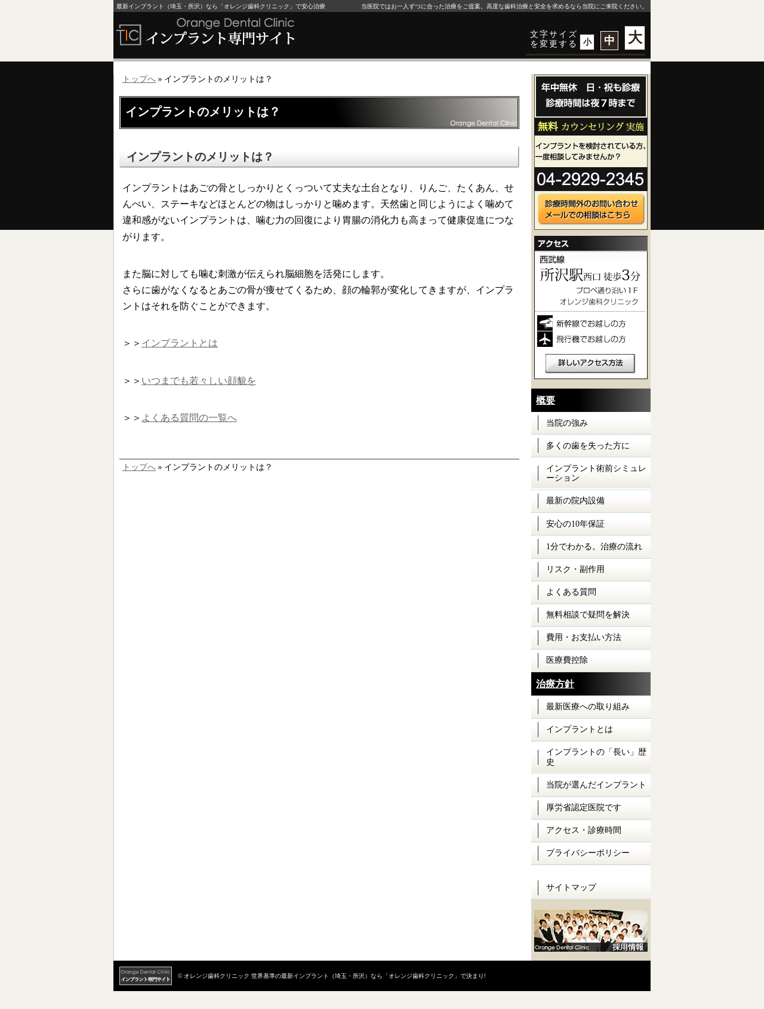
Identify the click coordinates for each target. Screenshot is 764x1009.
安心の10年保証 (575, 523)
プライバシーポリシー (588, 852)
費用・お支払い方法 (583, 637)
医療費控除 (567, 660)
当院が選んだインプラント (596, 784)
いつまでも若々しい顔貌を (198, 381)
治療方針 (555, 684)
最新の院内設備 (575, 500)
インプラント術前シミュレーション (596, 473)
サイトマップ (571, 887)
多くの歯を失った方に (588, 445)
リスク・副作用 (575, 569)
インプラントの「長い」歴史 (596, 757)
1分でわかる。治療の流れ (594, 546)
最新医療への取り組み (588, 706)
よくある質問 (571, 591)
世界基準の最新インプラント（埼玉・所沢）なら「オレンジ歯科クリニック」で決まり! (368, 976)
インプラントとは (179, 343)
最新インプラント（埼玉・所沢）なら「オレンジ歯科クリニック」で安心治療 (220, 6)
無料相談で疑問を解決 (588, 614)
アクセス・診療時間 (583, 830)
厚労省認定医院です (583, 807)
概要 (545, 400)
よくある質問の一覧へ (189, 418)
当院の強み (567, 423)
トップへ (139, 79)
